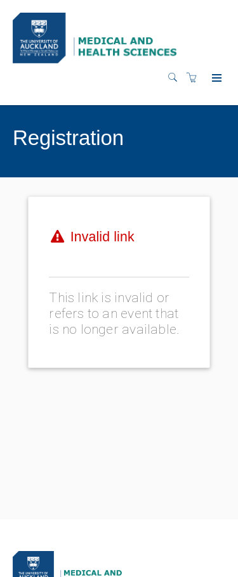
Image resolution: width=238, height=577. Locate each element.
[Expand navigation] (215, 78)
